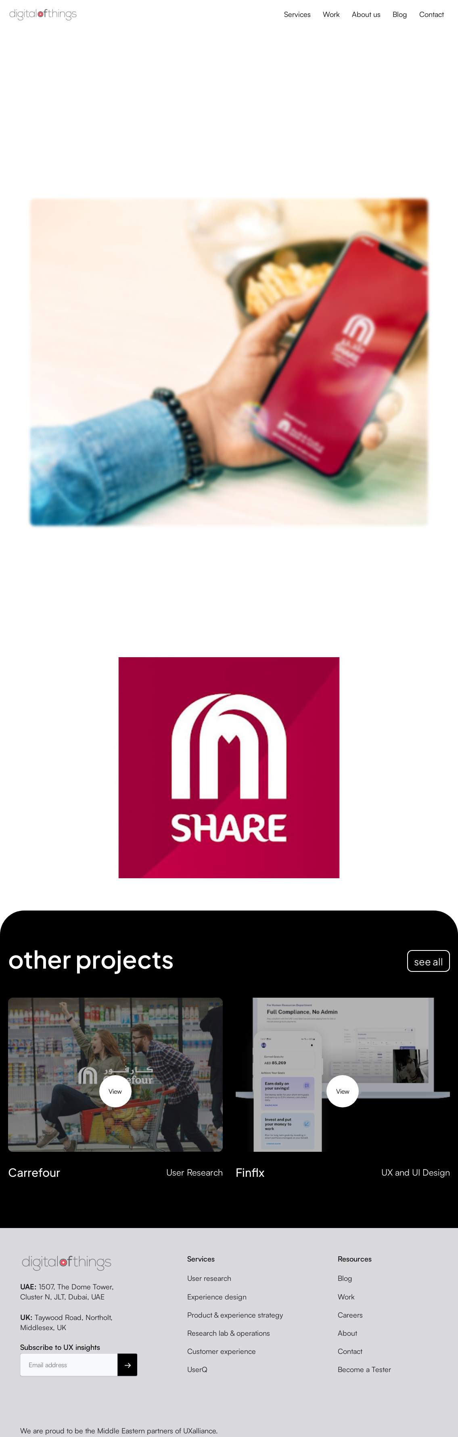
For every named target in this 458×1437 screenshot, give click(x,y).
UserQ (197, 1369)
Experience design (217, 1296)
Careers (350, 1314)
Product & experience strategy (235, 1314)
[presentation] (81, 1396)
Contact (431, 14)
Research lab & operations (228, 1332)
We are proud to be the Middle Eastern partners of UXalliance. (119, 1430)
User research (209, 1278)
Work (331, 14)
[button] (297, 14)
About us (366, 14)
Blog (400, 14)
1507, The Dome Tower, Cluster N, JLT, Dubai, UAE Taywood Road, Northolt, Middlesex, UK (67, 1307)
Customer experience (221, 1351)
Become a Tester (364, 1369)
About (347, 1332)
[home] (43, 14)
